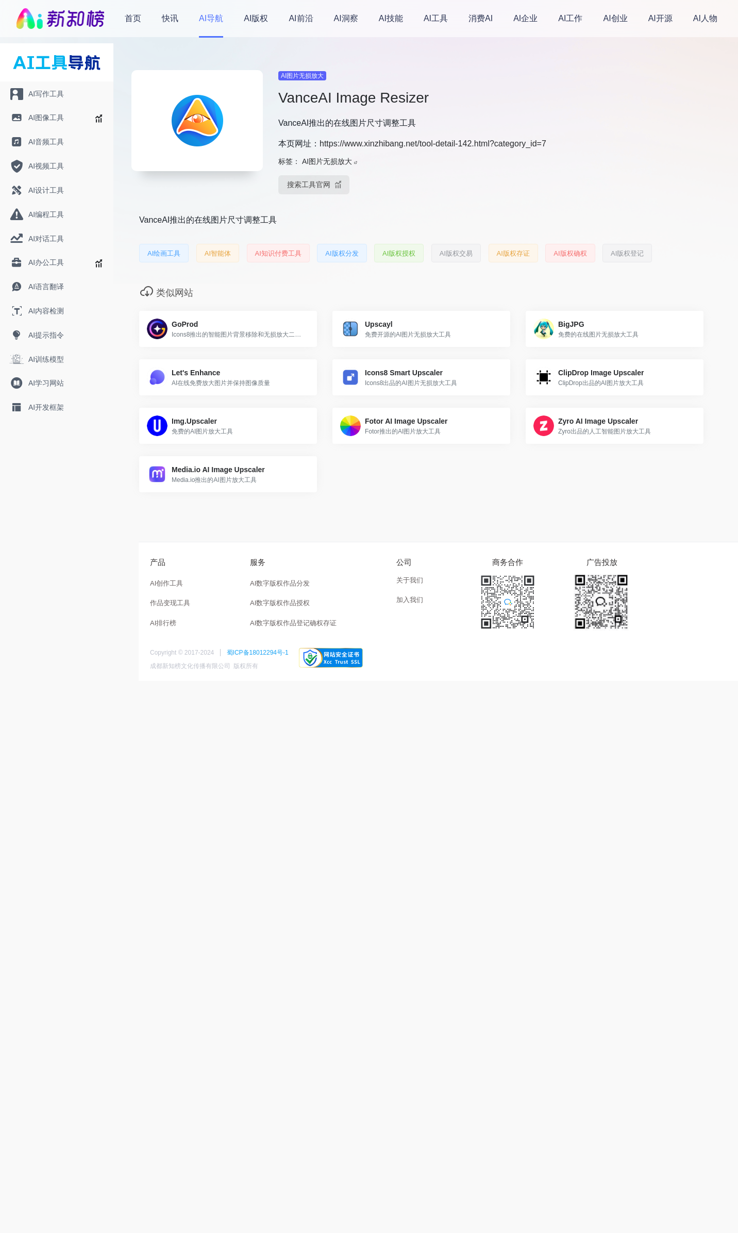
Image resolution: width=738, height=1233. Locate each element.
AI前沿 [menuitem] (301, 18)
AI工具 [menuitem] (436, 18)
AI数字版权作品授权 (280, 603)
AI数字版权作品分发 (280, 583)
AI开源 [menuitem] (660, 18)
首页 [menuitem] (133, 18)
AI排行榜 (163, 623)
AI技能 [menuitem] (391, 18)
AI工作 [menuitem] (570, 18)
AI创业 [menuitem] (615, 18)
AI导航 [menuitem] (211, 18)
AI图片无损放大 (302, 75)
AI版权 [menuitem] (256, 18)
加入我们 (409, 600)
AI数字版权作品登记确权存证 (293, 623)
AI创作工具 (166, 583)
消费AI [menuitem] (480, 18)
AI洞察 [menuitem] (346, 18)
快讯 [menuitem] (170, 18)
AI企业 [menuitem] (525, 18)
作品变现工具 (170, 603)
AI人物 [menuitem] (705, 18)
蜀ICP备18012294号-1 (258, 652)
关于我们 (409, 580)
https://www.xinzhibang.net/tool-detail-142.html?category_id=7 (433, 143)
